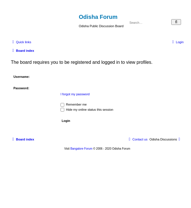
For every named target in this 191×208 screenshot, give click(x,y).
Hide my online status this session (87, 109)
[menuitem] (177, 42)
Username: (21, 76)
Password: (21, 88)
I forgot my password (75, 94)
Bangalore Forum (81, 148)
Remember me (74, 104)
